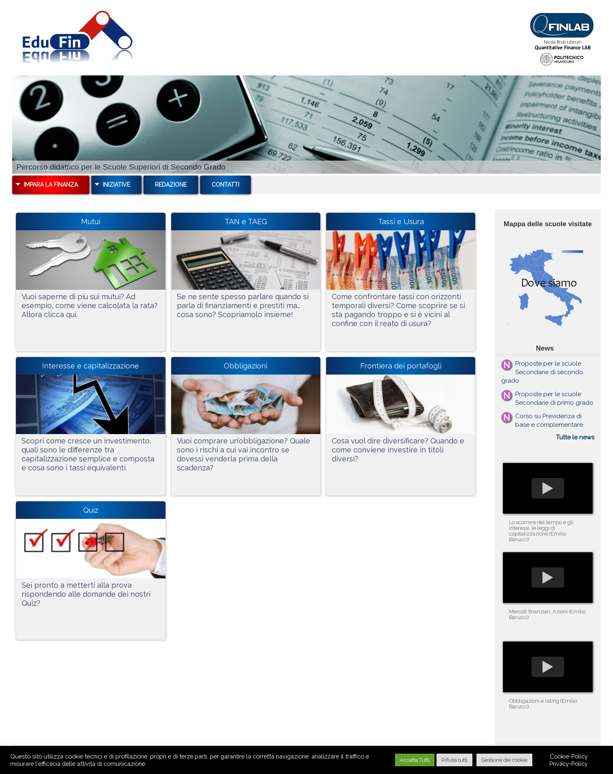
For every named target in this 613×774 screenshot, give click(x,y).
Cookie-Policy (569, 756)
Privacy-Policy (568, 763)
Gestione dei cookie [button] (504, 760)
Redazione (171, 184)
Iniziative (116, 184)
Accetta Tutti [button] (415, 760)
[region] (306, 124)
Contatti (225, 184)
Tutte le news (575, 437)
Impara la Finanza (51, 184)
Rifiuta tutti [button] (454, 760)
